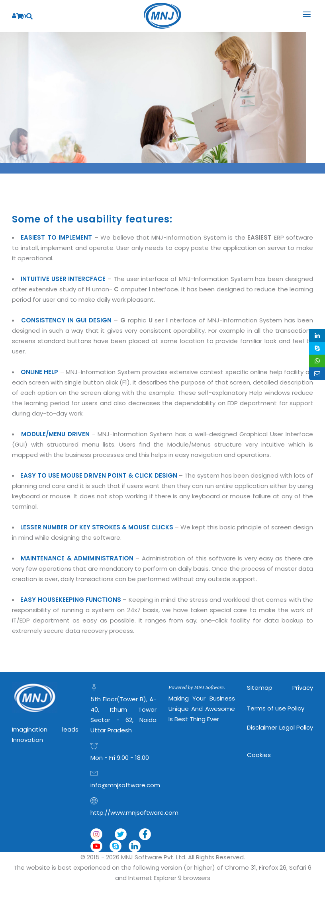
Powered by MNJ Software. (196, 687)
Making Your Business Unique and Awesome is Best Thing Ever (201, 708)
